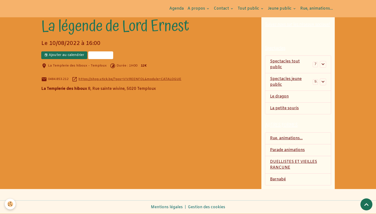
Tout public (249, 8)
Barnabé (278, 179)
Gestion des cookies (206, 207)
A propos (197, 8)
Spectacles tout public (285, 64)
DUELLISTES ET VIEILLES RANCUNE (293, 164)
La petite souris (284, 108)
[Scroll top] (366, 204)
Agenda (176, 8)
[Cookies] (10, 204)
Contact (222, 8)
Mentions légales (167, 207)
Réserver (100, 55)
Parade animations (287, 150)
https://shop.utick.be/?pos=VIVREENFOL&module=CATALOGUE (129, 79)
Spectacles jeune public (286, 81)
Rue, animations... (316, 8)
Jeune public (280, 8)
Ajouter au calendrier (64, 55)
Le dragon (279, 96)
